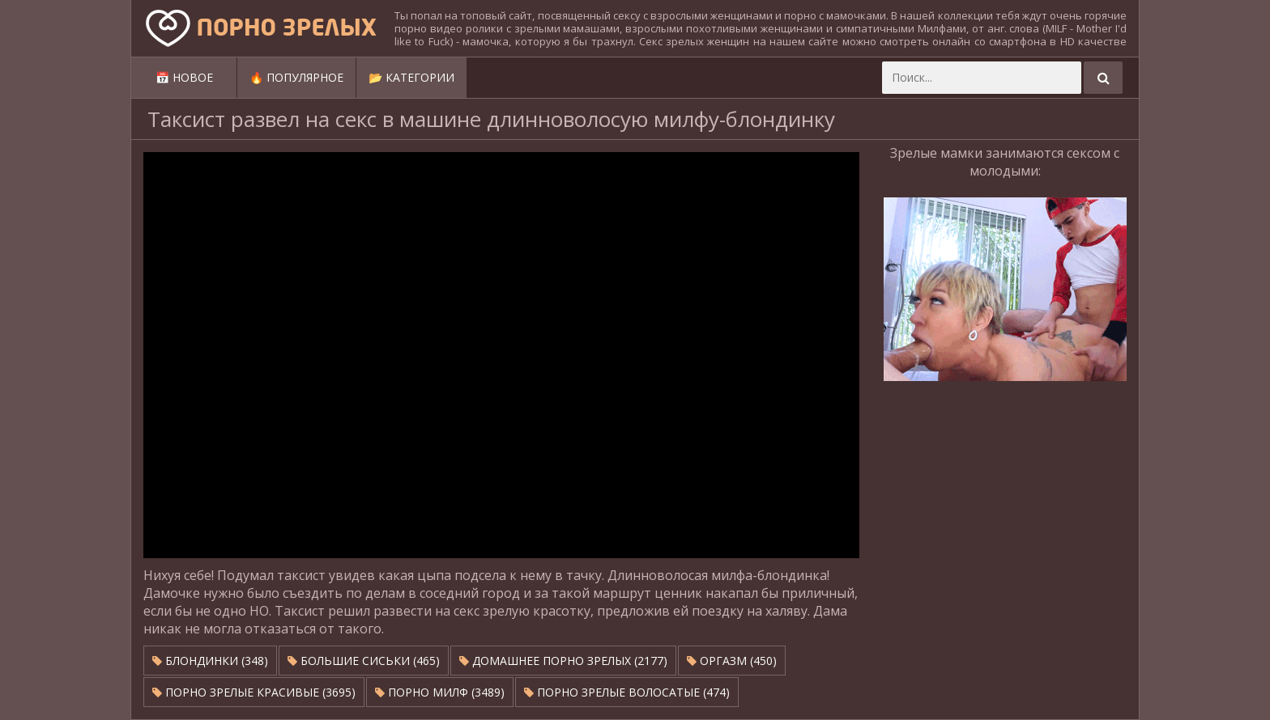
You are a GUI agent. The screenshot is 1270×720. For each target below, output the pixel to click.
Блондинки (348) (210, 660)
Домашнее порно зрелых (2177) (563, 660)
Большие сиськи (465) (364, 660)
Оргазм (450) (732, 660)
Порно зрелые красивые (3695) (254, 692)
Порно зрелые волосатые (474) (627, 692)
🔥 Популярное (296, 77)
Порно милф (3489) (440, 692)
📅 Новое (184, 77)
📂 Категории (411, 77)
